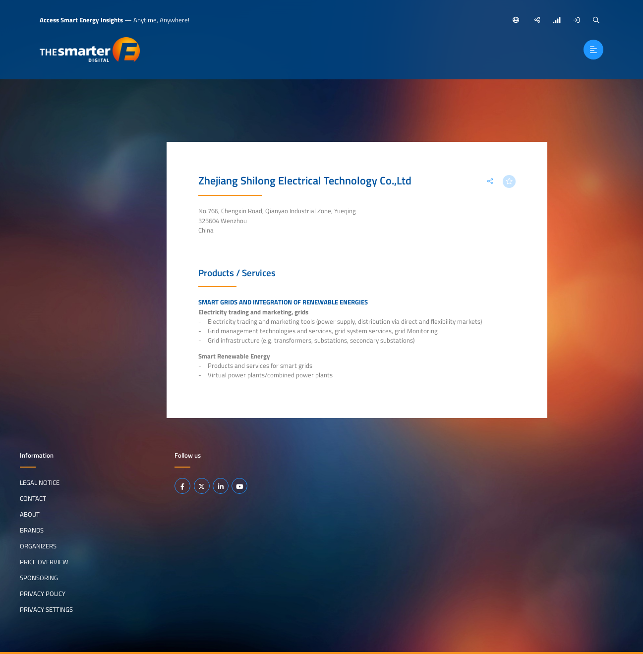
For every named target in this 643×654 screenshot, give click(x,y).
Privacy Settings (46, 609)
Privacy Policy (42, 593)
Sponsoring (39, 578)
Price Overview (44, 562)
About (30, 514)
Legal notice (39, 482)
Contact (33, 498)
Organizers (38, 546)
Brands (32, 530)
